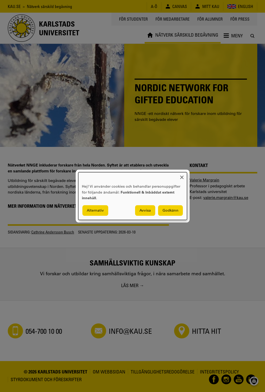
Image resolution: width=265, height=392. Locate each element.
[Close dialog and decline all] (182, 175)
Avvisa (145, 210)
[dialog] (132, 196)
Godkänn (170, 210)
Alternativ (95, 210)
